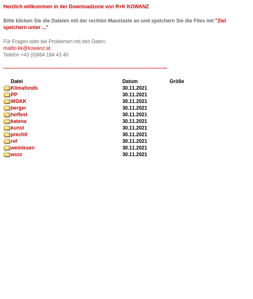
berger (18, 108)
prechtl (19, 134)
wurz (16, 154)
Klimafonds (24, 88)
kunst (17, 128)
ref (14, 141)
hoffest (19, 115)
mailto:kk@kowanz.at (27, 48)
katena (19, 121)
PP (14, 95)
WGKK (19, 101)
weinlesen (22, 148)
